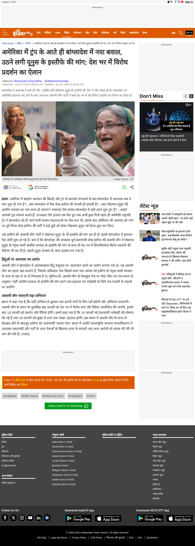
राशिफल (105, 32)
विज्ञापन (5, 451)
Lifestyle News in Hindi (64, 484)
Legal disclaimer (58, 537)
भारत (57, 32)
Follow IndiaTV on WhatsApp (68, 406)
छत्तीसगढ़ (157, 489)
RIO (140, 537)
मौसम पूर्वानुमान (8, 482)
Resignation (75, 395)
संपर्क (4, 442)
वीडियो (48, 32)
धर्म (114, 32)
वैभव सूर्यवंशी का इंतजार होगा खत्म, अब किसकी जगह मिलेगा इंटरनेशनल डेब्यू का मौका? (176, 235)
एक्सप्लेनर (134, 32)
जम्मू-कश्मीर (158, 493)
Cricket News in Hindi (63, 460)
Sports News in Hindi (63, 456)
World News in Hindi (62, 446)
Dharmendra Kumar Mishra (28, 81)
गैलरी (122, 32)
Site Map (41, 537)
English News (9, 465)
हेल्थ (145, 32)
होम (38, 32)
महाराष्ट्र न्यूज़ (158, 465)
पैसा (95, 32)
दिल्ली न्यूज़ (157, 446)
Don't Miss (151, 96)
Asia (96, 380)
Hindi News (8, 43)
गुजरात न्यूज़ (158, 475)
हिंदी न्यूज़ (20, 380)
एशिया (28, 43)
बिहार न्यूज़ (157, 456)
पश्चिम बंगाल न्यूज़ (160, 451)
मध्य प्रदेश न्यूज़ (159, 460)
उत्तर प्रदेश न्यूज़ (159, 442)
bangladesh (9, 395)
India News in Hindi (62, 442)
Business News (60, 465)
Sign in (189, 2)
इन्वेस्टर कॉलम (8, 460)
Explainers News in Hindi (65, 475)
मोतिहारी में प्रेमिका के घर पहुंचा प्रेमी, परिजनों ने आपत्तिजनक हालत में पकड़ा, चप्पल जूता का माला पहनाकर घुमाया (176, 282)
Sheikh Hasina (29, 395)
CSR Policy (96, 537)
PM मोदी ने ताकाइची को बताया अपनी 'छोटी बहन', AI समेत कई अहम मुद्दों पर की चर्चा (177, 218)
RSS (131, 537)
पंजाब (155, 479)
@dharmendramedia (57, 81)
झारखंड (156, 498)
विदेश (66, 32)
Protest (91, 395)
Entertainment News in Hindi (67, 451)
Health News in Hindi (63, 479)
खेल (87, 32)
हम (3, 446)
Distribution (152, 537)
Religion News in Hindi (64, 470)
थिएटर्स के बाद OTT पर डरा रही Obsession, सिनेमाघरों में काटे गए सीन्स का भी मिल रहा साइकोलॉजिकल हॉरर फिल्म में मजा (176, 307)
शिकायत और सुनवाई (11, 456)
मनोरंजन (77, 32)
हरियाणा (156, 484)
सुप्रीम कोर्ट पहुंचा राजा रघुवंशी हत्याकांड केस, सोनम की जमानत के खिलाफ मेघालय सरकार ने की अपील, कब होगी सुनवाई (176, 256)
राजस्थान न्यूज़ (159, 470)
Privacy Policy (78, 537)
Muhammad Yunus (53, 395)
